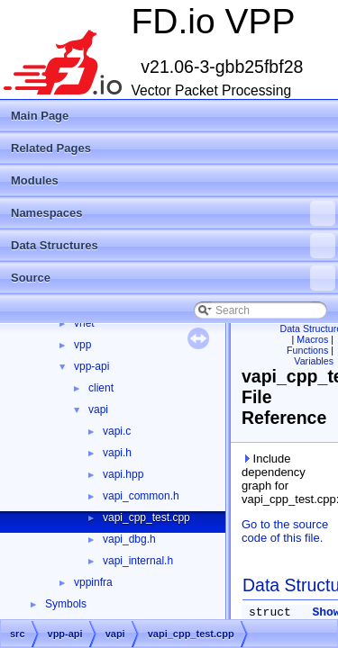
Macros (312, 339)
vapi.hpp (123, 474)
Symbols (66, 604)
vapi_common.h (141, 496)
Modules (35, 180)
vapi (98, 409)
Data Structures (173, 245)
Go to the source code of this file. (285, 531)
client (101, 388)
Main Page (40, 115)
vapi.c (117, 431)
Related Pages (51, 148)
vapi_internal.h (138, 560)
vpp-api (91, 366)
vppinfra (93, 582)
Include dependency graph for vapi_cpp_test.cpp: (286, 479)
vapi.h (117, 452)
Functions (307, 350)
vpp (82, 344)
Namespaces (173, 213)
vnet (84, 323)
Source (173, 278)
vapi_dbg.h (129, 539)
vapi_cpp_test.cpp (146, 517)
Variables (313, 361)
